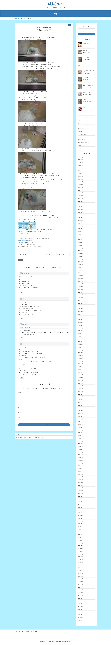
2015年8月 (80, 311)
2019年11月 (80, 170)
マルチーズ (80, 136)
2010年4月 (80, 487)
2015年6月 (80, 317)
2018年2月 (80, 228)
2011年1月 (80, 463)
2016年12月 (80, 267)
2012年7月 (80, 413)
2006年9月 (80, 606)
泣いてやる (21, 434)
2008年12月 (80, 532)
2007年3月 (80, 589)
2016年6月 (80, 283)
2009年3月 (80, 523)
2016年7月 (80, 281)
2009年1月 (80, 529)
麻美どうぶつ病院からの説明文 (25, 238)
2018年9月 (80, 209)
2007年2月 (80, 592)
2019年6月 (80, 184)
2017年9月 (80, 242)
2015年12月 (80, 300)
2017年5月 (80, 253)
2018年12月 (80, 201)
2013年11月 (80, 369)
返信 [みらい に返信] (22, 377)
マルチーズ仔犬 (81, 139)
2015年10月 (80, 306)
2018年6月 (80, 217)
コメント (20, 392)
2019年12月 (80, 168)
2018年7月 (80, 215)
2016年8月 (80, 278)
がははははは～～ (82, 128)
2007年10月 (80, 570)
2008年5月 (80, 551)
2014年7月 (80, 347)
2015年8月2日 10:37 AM (25, 347)
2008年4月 (80, 554)
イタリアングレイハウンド (84, 125)
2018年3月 (80, 226)
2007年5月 (80, 584)
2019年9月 (80, 176)
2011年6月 (80, 449)
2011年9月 (80, 441)
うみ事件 (21, 231)
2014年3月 (80, 358)
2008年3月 (80, 556)
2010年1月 (80, 496)
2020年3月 (80, 159)
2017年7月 (80, 248)
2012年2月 (80, 427)
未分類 (79, 145)
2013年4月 (80, 388)
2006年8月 (80, 609)
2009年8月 (80, 510)
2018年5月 (80, 220)
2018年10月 (80, 206)
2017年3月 (80, 259)
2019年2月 (80, 195)
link (79, 123)
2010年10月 (80, 471)
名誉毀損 (21, 233)
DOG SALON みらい (27, 631)
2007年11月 (80, 567)
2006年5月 (80, 617)
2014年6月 (80, 350)
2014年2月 (80, 361)
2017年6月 (80, 250)
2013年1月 (80, 397)
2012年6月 (80, 416)
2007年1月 (80, 595)
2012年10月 (80, 405)
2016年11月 (80, 270)
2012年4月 (80, 421)
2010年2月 (80, 493)
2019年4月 (80, 190)
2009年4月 (80, 521)
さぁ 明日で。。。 (87, 57)
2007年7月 (80, 578)
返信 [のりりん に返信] (22, 337)
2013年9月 (80, 374)
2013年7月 (80, 380)
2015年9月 (80, 308)
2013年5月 (80, 385)
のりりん (24, 324)
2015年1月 (80, 330)
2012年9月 (80, 408)
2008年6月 (80, 548)
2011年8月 (80, 443)
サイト (19, 417)
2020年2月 (80, 162)
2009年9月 (80, 507)
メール (20, 412)
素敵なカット (81, 148)
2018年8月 (80, 212)
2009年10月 (80, 504)
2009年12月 (80, 499)
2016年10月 (80, 272)
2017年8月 (80, 245)
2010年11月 (80, 468)
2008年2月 (80, 559)
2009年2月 (80, 526)
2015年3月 (80, 325)
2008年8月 (80, 543)
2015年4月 (80, 322)
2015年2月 (80, 328)
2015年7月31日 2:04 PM (25, 276)
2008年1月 (80, 562)
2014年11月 (80, 336)
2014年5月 (80, 352)
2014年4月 (80, 355)
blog (70, 25)
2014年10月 (80, 339)
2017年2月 (80, 261)
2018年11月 (80, 204)
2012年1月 (80, 430)
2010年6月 (80, 482)
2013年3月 (80, 391)
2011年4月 (80, 454)
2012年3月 (80, 424)
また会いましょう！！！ (88, 43)
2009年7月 (80, 512)
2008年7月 (80, 545)
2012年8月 (80, 410)
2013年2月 (80, 394)
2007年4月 (80, 587)
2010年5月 (80, 485)
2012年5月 (80, 419)
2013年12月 (80, 366)
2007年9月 (80, 573)
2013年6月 (80, 383)
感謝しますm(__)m (82, 65)
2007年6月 (80, 581)
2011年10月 (80, 438)
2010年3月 (80, 490)
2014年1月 (80, 363)
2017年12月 (80, 234)
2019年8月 (80, 179)
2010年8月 (80, 476)
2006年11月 (80, 601)
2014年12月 (80, 333)
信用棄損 (21, 236)
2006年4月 (80, 620)
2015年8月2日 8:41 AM (25, 327)
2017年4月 (80, 256)
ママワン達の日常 (82, 134)
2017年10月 (80, 239)
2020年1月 (80, 165)
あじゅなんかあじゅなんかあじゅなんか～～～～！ (31, 437)
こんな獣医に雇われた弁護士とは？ (25, 240)
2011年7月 (80, 446)
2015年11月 (80, 303)
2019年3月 (80, 192)
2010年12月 (80, 465)
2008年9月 (80, 540)
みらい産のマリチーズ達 (83, 142)
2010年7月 (80, 479)
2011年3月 (80, 457)
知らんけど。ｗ (86, 92)
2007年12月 (80, 565)
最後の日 (85, 50)
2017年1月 (80, 264)
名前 (19, 407)
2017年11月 (80, 237)
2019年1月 (80, 198)
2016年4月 (80, 289)
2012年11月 (80, 402)
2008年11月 (80, 534)
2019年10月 (80, 173)
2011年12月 (80, 432)
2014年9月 (80, 341)
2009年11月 (80, 501)
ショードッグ (81, 131)
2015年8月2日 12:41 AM (25, 302)
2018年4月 (80, 223)
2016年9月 (80, 275)
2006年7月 (80, 612)
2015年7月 (80, 314)
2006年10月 (80, 603)
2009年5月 (80, 518)
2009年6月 (80, 515)
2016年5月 (80, 286)
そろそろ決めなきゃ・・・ (89, 77)
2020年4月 (80, 157)
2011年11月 (80, 435)
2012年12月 (80, 399)
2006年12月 (80, 598)
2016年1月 (80, 297)
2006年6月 (80, 614)
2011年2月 (80, 460)
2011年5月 (80, 452)
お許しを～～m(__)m (88, 99)
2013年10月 (80, 372)
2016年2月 (80, 294)
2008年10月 (80, 537)
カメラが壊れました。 (88, 85)
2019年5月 (80, 187)
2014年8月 (80, 344)
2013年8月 (80, 377)
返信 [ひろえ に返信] (22, 292)
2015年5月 (80, 319)
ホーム (18, 631)
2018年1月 (80, 231)
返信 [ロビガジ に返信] (22, 318)
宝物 (84, 107)
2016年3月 (80, 292)
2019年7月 (80, 181)
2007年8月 (80, 576)
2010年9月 (80, 474)
